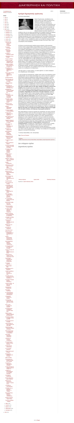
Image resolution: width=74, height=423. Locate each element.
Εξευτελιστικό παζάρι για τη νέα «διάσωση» (9, 203)
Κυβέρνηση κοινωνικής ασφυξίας (8, 50)
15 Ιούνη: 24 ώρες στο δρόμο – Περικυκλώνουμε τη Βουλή (9, 251)
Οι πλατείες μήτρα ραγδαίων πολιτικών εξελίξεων (8, 151)
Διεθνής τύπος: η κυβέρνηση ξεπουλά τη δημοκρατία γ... (8, 155)
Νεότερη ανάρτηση (22, 179)
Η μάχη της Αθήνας (9, 58)
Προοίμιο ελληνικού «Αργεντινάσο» (9, 398)
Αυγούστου (8, 37)
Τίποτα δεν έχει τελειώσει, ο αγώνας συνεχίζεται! (8, 44)
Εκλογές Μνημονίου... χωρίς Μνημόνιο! (9, 378)
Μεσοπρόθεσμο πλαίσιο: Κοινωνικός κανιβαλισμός (8, 133)
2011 (6, 29)
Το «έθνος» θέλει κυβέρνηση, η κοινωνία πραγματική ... (8, 210)
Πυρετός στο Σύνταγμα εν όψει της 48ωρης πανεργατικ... (9, 96)
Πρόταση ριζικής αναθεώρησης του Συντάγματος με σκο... (9, 233)
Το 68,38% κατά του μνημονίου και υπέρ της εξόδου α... (9, 277)
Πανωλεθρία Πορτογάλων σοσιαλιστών (8, 335)
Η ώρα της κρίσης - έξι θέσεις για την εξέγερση (9, 284)
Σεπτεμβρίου (8, 35)
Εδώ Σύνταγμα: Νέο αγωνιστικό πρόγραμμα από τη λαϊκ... (9, 178)
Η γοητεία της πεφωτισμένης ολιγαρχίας (8, 364)
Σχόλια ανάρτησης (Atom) (28, 181)
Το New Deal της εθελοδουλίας (8, 346)
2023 (6, 17)
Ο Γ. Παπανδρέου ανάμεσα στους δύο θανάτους (9, 199)
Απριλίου (7, 405)
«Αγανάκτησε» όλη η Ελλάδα (9, 57)
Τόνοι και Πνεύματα (25, 135)
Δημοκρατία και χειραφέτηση (8, 288)
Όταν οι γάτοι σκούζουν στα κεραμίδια (8, 305)
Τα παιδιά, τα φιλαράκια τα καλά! (9, 54)
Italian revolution (8, 357)
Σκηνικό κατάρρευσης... (8, 163)
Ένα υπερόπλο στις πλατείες (9, 183)
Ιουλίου (7, 39)
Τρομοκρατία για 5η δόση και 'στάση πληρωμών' (9, 137)
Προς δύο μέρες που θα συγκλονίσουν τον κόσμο (9, 80)
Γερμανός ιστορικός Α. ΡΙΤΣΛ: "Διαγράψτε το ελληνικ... (9, 121)
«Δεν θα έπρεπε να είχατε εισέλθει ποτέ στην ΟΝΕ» (9, 324)
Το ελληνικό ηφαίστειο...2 (8, 264)
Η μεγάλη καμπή (8, 181)
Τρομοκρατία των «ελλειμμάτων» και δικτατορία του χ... (9, 86)
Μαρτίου (7, 406)
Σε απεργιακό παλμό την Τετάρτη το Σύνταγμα (9, 247)
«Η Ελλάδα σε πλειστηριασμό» (9, 386)
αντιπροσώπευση (25, 139)
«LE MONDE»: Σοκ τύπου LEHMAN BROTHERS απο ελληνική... (9, 187)
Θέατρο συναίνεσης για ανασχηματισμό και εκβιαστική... (9, 214)
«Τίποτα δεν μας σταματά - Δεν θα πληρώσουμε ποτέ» (9, 255)
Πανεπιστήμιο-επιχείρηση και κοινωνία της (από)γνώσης (8, 260)
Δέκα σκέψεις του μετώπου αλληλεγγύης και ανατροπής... (9, 126)
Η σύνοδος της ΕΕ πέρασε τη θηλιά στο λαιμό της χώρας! (9, 100)
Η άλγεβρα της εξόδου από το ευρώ (9, 218)
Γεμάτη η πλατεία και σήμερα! (9, 143)
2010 (6, 412)
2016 (6, 20)
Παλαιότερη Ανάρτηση (51, 179)
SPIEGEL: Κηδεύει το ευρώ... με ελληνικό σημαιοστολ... (9, 159)
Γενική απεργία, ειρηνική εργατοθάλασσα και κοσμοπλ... (9, 221)
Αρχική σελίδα (36, 179)
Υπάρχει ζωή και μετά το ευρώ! (9, 352)
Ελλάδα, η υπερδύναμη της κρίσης (9, 191)
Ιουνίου (7, 40)
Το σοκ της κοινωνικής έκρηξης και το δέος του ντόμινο (9, 146)
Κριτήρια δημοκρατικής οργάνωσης (30, 14)
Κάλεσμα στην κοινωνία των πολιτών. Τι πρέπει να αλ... (9, 382)
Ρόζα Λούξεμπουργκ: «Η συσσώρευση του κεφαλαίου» (9, 331)
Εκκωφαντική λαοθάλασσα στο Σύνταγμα (9, 354)
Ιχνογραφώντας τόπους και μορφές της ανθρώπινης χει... (9, 91)
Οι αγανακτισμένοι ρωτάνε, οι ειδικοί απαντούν (9, 343)
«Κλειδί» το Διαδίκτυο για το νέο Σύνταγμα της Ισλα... (9, 273)
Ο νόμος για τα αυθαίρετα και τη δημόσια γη (9, 113)
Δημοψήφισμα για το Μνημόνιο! (9, 269)
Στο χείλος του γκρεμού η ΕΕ (8, 129)
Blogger (38, 420)
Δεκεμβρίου (8, 30)
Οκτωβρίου (8, 34)
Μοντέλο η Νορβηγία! (9, 169)
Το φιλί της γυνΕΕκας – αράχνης (9, 401)
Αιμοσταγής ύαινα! (8, 230)
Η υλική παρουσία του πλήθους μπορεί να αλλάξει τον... (9, 367)
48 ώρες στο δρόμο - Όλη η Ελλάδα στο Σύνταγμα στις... (9, 65)
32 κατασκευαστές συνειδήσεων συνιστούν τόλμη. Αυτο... (9, 310)
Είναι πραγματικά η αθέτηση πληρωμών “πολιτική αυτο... (9, 243)
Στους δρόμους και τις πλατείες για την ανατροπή (9, 117)
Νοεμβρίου (8, 32)
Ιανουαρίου (8, 410)
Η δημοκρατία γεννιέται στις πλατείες (8, 297)
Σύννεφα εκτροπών (9, 77)
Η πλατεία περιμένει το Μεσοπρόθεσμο (9, 111)
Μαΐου (7, 403)
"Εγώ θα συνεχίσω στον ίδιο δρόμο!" (9, 207)
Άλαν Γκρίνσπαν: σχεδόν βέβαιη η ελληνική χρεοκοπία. (9, 195)
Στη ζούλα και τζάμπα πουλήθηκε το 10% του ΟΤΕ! (9, 318)
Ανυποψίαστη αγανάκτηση (8, 376)
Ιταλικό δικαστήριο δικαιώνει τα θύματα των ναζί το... (9, 328)
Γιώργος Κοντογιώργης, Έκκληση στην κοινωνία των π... (9, 238)
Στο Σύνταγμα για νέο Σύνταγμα (9, 321)
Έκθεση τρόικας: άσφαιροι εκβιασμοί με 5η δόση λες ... (9, 314)
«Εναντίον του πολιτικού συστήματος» (8, 339)
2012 (6, 27)
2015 (6, 22)
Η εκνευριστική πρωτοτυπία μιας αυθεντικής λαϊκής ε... (9, 301)
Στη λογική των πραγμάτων (8, 228)
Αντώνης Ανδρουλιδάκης (32, 139)
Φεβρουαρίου (8, 408)
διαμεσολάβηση (39, 139)
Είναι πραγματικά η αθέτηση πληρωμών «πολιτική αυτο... (9, 394)
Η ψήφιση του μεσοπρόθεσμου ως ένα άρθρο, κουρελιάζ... (9, 372)
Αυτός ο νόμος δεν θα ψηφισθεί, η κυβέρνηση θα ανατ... (9, 74)
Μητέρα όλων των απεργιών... (8, 225)
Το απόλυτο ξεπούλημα (8, 48)
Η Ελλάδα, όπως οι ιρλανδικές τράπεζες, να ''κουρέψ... (9, 390)
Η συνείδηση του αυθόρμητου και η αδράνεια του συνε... (9, 70)
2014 (6, 24)
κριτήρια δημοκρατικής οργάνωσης (49, 139)
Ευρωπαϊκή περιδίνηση (8, 290)
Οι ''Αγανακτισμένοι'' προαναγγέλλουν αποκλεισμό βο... (9, 293)
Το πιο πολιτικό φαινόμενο (8, 349)
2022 (6, 19)
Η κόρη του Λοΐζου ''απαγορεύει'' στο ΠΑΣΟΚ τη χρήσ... (9, 61)
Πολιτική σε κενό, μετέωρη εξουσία (9, 104)
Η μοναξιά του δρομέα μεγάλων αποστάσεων (9, 280)
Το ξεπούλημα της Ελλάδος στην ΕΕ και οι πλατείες (9, 360)
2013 (6, 26)
